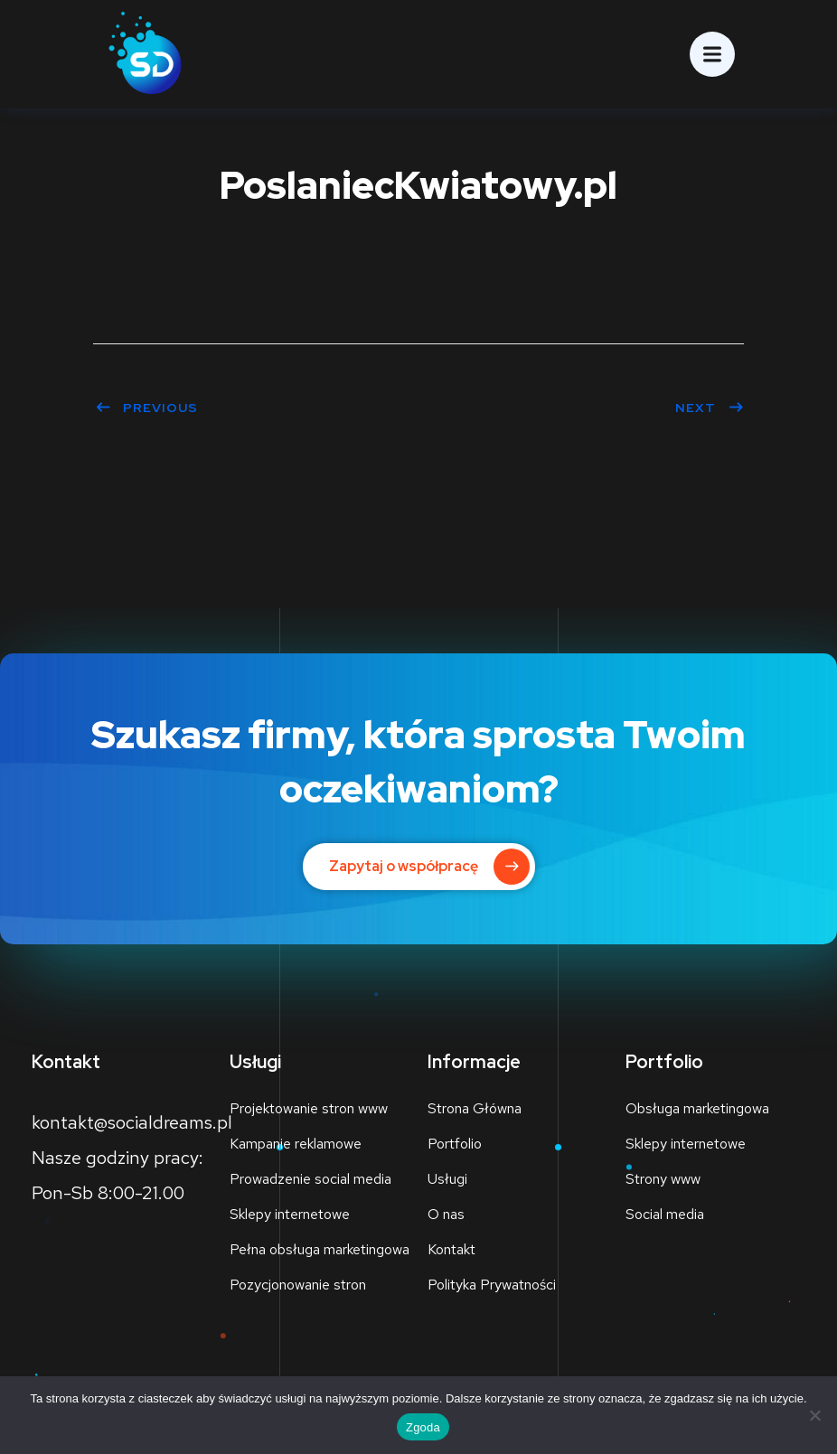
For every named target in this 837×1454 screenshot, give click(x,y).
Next (709, 407)
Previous (146, 407)
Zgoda (423, 1427)
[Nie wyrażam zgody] (814, 1415)
